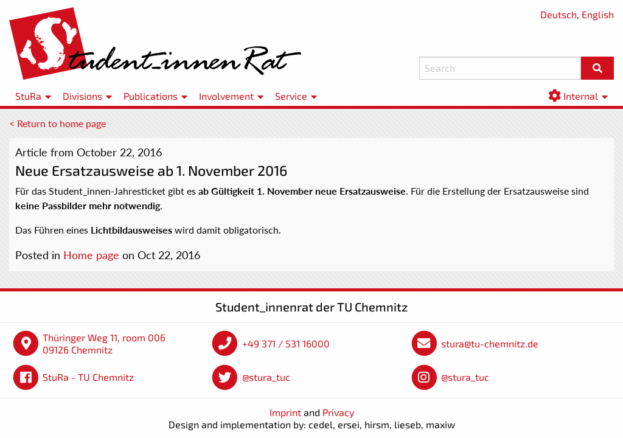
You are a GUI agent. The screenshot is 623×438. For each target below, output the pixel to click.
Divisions (82, 96)
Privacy (338, 412)
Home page (91, 255)
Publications (151, 96)
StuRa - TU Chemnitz (88, 377)
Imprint (285, 412)
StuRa (28, 96)
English (598, 14)
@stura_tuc (266, 377)
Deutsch (558, 14)
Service (291, 96)
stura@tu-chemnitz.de (489, 343)
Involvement (226, 96)
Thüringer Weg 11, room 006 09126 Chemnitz (104, 343)
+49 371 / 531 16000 (286, 343)
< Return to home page (57, 123)
